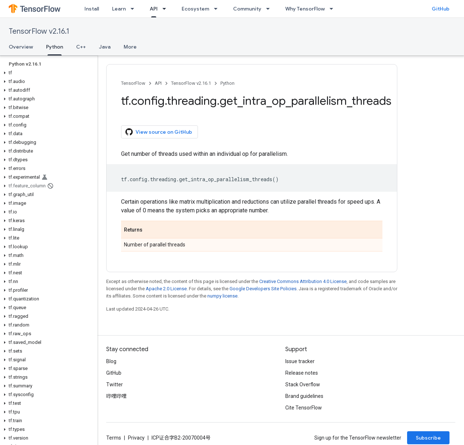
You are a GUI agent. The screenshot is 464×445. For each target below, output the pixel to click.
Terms (113, 438)
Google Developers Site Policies (263, 288)
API (158, 83)
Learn (119, 8)
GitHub (441, 8)
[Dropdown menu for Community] (270, 8)
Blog (111, 361)
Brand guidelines (304, 396)
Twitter (114, 384)
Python (227, 83)
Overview (21, 46)
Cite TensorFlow (303, 408)
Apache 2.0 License (166, 288)
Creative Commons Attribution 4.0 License (303, 281)
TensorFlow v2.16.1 (39, 31)
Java (105, 46)
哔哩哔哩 (116, 396)
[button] (47, 72)
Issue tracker (300, 361)
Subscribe (428, 437)
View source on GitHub (158, 132)
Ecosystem (195, 8)
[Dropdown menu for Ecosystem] (218, 8)
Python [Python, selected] (54, 46)
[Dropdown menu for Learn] (134, 8)
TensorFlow (133, 83)
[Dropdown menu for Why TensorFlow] (333, 8)
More (130, 46)
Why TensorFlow (305, 8)
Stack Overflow (302, 384)
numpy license (222, 296)
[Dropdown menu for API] (166, 8)
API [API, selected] (154, 8)
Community (247, 8)
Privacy (136, 438)
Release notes (301, 373)
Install (91, 8)
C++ (81, 46)
